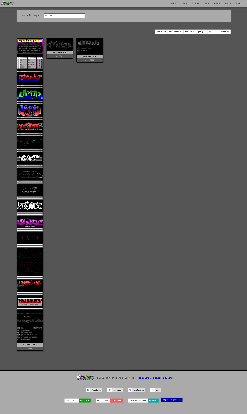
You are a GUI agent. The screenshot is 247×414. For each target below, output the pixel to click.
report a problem (172, 400)
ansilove (84, 400)
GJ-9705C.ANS (30, 345)
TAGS (206, 3)
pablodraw (116, 400)
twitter (117, 390)
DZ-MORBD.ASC (90, 56)
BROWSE (174, 3)
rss (158, 390)
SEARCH (239, 3)
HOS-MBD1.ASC (60, 53)
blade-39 (29, 348)
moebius (153, 400)
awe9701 (60, 56)
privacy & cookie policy (155, 378)
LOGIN (227, 3)
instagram (139, 390)
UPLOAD (195, 3)
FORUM (216, 3)
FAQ (185, 3)
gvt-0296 (89, 60)
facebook (96, 390)
